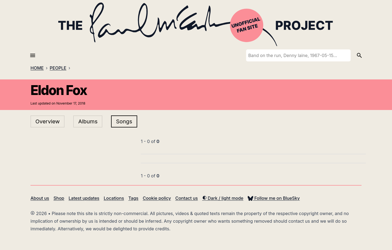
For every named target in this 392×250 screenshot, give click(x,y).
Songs (124, 121)
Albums (87, 121)
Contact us (186, 198)
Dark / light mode (222, 198)
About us (39, 198)
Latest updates (84, 198)
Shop (58, 198)
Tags (133, 198)
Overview (47, 121)
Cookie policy (157, 198)
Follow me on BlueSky (274, 198)
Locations (114, 198)
